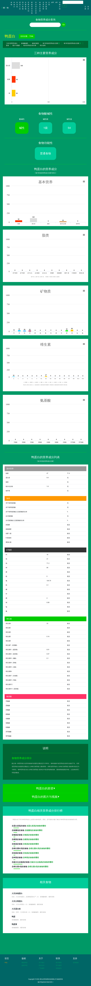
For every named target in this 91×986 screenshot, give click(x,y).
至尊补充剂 (28, 7)
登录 (88, 8)
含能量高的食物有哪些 (33, 830)
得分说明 (43, 45)
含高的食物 (19, 826)
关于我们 (41, 962)
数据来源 (24, 962)
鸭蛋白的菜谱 (45, 788)
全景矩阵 (43, 6)
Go (65, 5)
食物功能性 (35, 43)
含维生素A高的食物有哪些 (38, 867)
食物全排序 (40, 7)
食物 (12, 3)
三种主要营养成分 (11, 43)
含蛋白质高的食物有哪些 (36, 826)
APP (52, 2)
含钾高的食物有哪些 (31, 857)
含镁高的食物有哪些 (31, 844)
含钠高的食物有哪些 (31, 853)
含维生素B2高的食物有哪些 (39, 848)
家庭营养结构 (32, 8)
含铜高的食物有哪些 (31, 835)
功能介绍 (59, 6)
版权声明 (24, 965)
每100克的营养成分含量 (51, 43)
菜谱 (7, 45)
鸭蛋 (13, 917)
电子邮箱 (58, 962)
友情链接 (76, 962)
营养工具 (20, 6)
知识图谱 (46, 6)
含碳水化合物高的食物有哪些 (41, 862)
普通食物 (45, 153)
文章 (49, 3)
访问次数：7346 (26, 36)
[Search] (73, 2)
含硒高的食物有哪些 (31, 839)
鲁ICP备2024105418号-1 (45, 982)
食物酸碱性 (24, 43)
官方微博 (58, 965)
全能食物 (25, 6)
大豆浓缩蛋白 (17, 893)
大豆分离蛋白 (17, 901)
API (56, 2)
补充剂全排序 (36, 8)
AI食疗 (14, 5)
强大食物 (22, 6)
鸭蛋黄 (14, 924)
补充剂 (17, 5)
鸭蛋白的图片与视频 (45, 796)
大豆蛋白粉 (16, 909)
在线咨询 (58, 968)
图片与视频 (16, 45)
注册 (85, 8)
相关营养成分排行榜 (29, 45)
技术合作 (41, 965)
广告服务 (41, 968)
